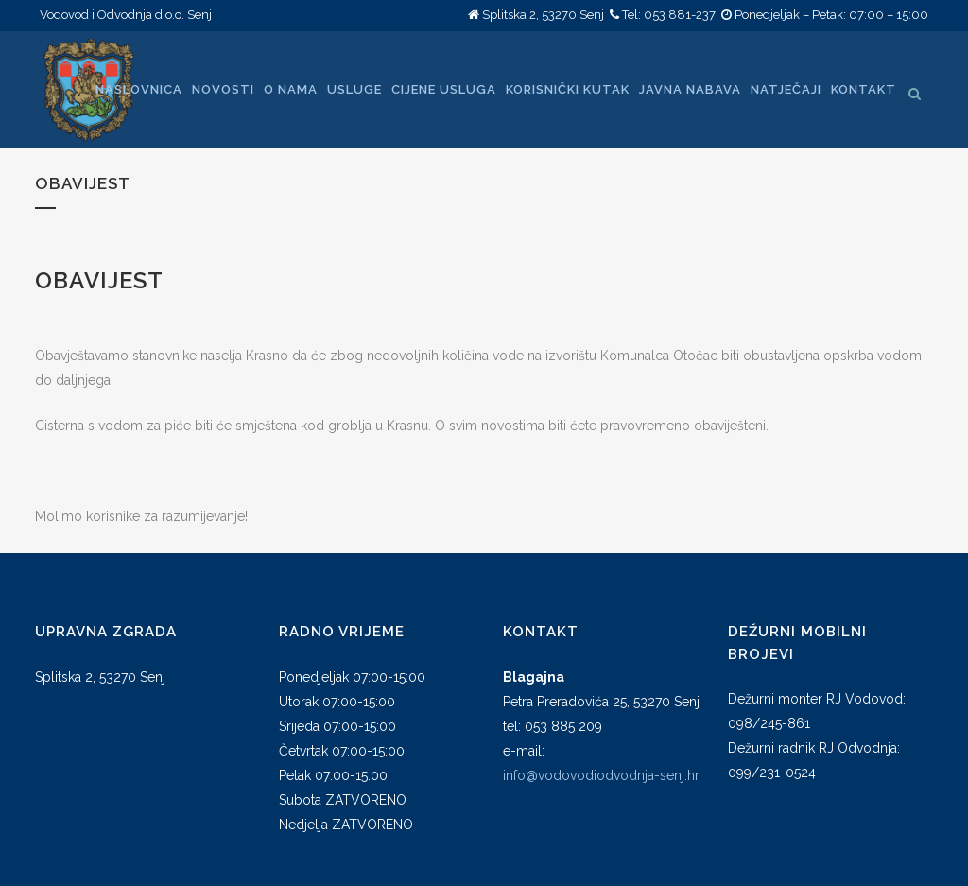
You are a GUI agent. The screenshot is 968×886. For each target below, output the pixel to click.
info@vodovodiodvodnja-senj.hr (601, 775)
